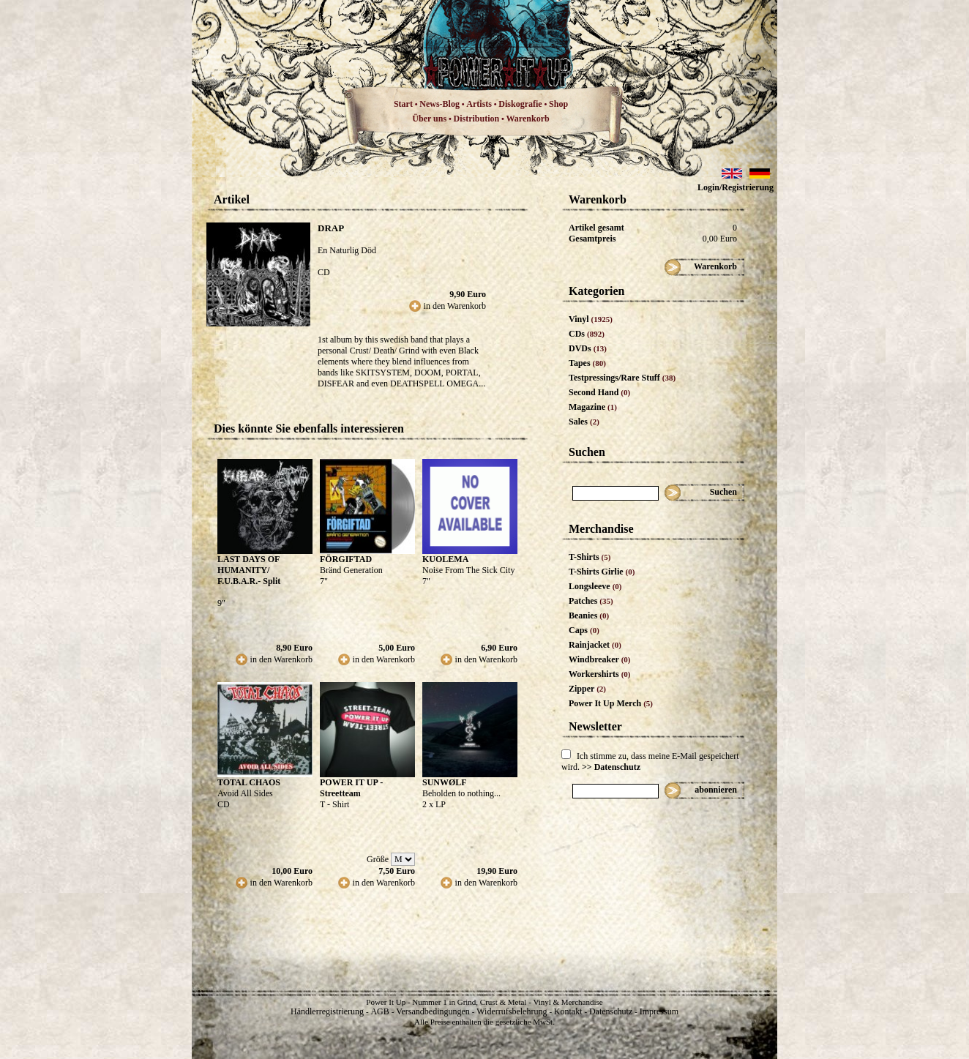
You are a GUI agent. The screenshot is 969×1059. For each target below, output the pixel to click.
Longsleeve (595, 586)
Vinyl (591, 319)
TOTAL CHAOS (248, 782)
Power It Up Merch (611, 703)
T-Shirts (589, 557)
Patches (591, 601)
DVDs (588, 348)
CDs (587, 334)
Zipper (587, 689)
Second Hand (599, 392)
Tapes (587, 363)
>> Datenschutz (611, 767)
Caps (584, 630)
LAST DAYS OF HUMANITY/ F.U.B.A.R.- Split (248, 570)
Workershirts (600, 674)
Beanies (589, 615)
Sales (584, 421)
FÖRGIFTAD (346, 559)
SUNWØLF (444, 782)
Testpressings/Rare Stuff (622, 378)
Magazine (593, 407)
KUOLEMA (445, 559)
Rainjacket (595, 645)
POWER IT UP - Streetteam (351, 787)
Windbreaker (600, 659)
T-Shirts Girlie (602, 571)
